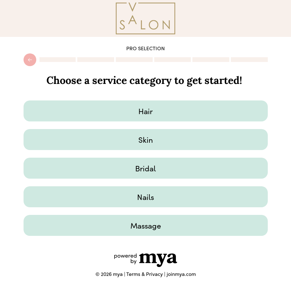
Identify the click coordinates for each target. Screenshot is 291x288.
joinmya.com (181, 274)
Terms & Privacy (144, 274)
